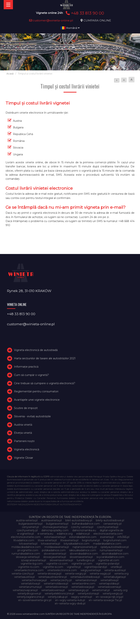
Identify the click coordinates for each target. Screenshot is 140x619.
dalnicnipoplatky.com (55, 530)
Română (70, 27)
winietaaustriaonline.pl (52, 577)
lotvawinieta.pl (28, 543)
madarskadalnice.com (107, 543)
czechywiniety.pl (27, 530)
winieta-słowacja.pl (49, 573)
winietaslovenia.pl (56, 587)
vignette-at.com (108, 560)
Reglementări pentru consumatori (36, 391)
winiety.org (120, 590)
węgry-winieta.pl (81, 596)
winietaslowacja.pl (82, 587)
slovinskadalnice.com (115, 553)
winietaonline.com (83, 583)
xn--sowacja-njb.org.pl (109, 596)
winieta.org (121, 573)
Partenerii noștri (24, 441)
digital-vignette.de (111, 530)
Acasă (9, 73)
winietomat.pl (101, 590)
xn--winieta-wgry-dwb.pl (70, 603)
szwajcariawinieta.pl (33, 560)
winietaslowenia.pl (109, 587)
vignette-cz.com (57, 563)
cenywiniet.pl (30, 527)
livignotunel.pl (91, 540)
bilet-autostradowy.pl (78, 520)
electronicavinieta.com (108, 533)
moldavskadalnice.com (26, 547)
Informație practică (26, 366)
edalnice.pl (83, 533)
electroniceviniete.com (25, 537)
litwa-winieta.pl (47, 540)
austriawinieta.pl (51, 520)
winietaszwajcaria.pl (25, 590)
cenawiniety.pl (112, 523)
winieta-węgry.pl (100, 573)
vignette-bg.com (32, 563)
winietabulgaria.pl (115, 577)
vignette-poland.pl (107, 563)
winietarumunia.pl (30, 587)
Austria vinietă (23, 424)
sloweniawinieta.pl (81, 557)
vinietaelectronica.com (29, 570)
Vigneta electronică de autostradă (36, 350)
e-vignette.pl (25, 533)
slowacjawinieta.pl (54, 557)
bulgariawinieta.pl (57, 523)
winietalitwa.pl (109, 580)
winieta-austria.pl (115, 570)
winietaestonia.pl (86, 580)
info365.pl (123, 537)
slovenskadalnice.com (84, 553)
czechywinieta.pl (107, 527)
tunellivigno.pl (85, 560)
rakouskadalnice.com (82, 550)
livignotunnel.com (115, 540)
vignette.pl (74, 567)
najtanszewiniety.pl (85, 547)
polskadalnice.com (54, 550)
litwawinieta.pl (69, 540)
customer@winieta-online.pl (51, 20)
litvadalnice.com (23, 540)
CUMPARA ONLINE (97, 20)
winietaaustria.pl (24, 577)
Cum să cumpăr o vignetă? (31, 375)
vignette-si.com (53, 567)
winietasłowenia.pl (53, 590)
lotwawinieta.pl (50, 543)
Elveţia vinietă (23, 433)
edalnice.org (65, 533)
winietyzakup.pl (57, 596)
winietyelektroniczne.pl (59, 593)
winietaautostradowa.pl (85, 577)
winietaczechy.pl (61, 580)
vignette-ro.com (28, 567)
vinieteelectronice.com (62, 570)
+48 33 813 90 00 (84, 13)
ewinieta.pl (107, 537)
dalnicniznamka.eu (84, 530)
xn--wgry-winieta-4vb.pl (70, 600)
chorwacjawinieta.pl (54, 527)
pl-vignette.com (28, 550)
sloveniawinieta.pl (55, 553)
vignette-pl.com (81, 563)
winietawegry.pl (78, 590)
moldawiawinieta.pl (57, 547)
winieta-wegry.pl (75, 573)
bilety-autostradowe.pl (110, 520)
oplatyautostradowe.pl (114, 547)
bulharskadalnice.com (86, 523)
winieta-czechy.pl (23, 573)
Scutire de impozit (26, 408)
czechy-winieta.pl (82, 527)
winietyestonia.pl (88, 593)
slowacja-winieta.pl (28, 557)
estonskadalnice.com (82, 537)
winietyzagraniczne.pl (30, 596)
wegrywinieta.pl (91, 570)
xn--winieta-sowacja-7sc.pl (105, 600)
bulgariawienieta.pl (30, 523)
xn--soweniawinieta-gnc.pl (34, 600)
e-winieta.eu (45, 533)
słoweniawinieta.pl (61, 560)
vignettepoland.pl (95, 567)
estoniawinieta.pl (55, 537)
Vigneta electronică (26, 449)
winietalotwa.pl (30, 583)
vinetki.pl (116, 567)
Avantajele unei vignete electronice (37, 399)
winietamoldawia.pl (56, 583)
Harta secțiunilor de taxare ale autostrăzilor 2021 (45, 358)
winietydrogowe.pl (29, 593)
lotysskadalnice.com (76, 543)
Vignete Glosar (23, 457)
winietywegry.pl (113, 593)
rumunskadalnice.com (26, 553)
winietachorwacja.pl (34, 580)
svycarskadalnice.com (110, 557)
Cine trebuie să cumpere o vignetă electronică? (44, 383)
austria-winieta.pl (26, 520)
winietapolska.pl (109, 583)
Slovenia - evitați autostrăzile (32, 416)
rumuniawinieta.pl (111, 550)
